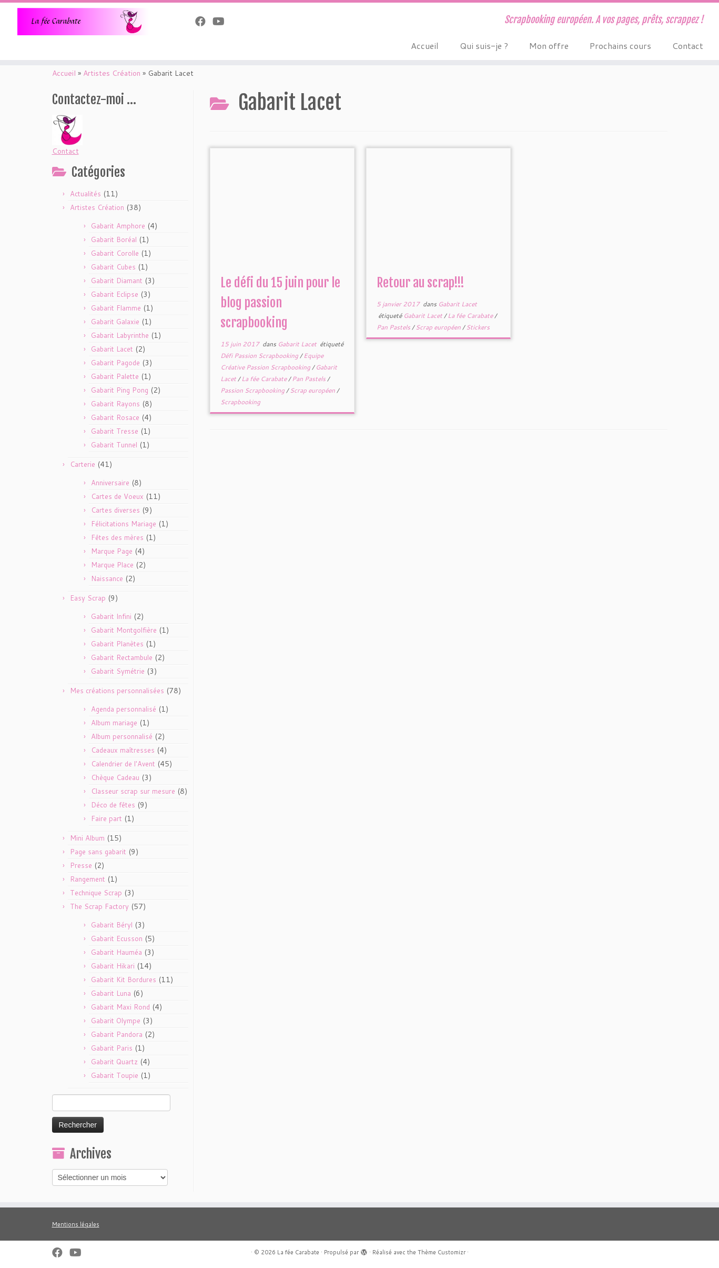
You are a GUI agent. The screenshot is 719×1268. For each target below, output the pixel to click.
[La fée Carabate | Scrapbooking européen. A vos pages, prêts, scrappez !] (83, 21)
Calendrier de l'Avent (123, 763)
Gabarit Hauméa (116, 952)
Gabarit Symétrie (118, 671)
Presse (81, 865)
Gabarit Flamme (116, 308)
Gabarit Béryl (112, 925)
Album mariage (114, 722)
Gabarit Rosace (115, 417)
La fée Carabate (264, 378)
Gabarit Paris (112, 1048)
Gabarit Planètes (117, 643)
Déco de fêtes (113, 805)
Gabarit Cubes (113, 267)
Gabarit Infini (111, 616)
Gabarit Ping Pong (119, 390)
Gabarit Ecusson (117, 938)
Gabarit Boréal (114, 239)
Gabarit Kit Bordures (123, 979)
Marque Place (112, 565)
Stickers (478, 327)
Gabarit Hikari (113, 966)
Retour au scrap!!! (420, 283)
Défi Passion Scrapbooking (260, 355)
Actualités (85, 193)
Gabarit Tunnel (114, 445)
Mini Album (87, 838)
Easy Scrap (88, 598)
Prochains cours (620, 45)
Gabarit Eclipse (114, 294)
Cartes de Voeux (117, 496)
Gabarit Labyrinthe (120, 335)
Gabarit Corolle (115, 253)
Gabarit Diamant (117, 280)
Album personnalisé (122, 736)
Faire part (106, 818)
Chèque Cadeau (115, 777)
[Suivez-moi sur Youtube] (221, 21)
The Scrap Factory (99, 906)
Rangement (87, 879)
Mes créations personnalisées (117, 690)
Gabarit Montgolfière (124, 630)
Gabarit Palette (115, 376)
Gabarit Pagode (115, 362)
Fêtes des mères (117, 537)
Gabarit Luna (111, 993)
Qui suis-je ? (484, 45)
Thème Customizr (441, 1252)
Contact (687, 45)
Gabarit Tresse (114, 431)
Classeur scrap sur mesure (133, 791)
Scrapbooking (240, 401)
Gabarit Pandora (117, 1034)
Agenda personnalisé (123, 709)
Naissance (107, 578)
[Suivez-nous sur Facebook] (203, 21)
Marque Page (112, 551)
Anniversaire (110, 482)
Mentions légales (75, 1224)
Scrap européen (313, 390)
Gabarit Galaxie (115, 321)
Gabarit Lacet (112, 349)
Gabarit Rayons (115, 403)
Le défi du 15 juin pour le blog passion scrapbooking (280, 303)
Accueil (425, 45)
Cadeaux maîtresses (123, 750)
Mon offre (549, 45)
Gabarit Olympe (115, 1020)
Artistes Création (111, 73)
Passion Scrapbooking (253, 390)
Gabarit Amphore (118, 226)
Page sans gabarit (98, 851)
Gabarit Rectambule (122, 657)
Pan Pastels (309, 378)
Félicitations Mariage (123, 523)
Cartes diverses (115, 510)
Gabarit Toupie (114, 1075)
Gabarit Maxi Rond (120, 1007)
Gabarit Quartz (114, 1061)
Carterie (82, 464)
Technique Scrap (96, 892)
